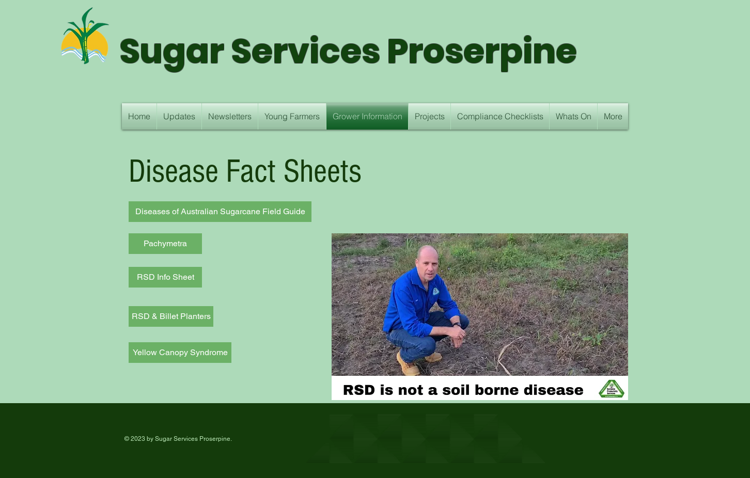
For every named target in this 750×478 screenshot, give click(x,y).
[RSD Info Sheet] (165, 277)
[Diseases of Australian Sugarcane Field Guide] (220, 211)
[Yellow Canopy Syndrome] (180, 352)
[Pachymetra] (165, 243)
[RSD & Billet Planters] (171, 316)
